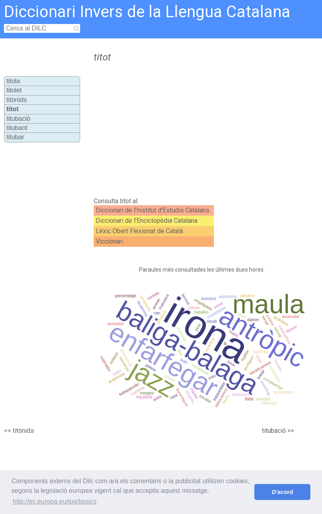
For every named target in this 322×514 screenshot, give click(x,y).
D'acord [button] (282, 492)
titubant (16, 127)
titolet (14, 90)
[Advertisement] (178, 130)
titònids (16, 99)
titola (13, 81)
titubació (18, 118)
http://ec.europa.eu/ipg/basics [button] (55, 501)
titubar (15, 137)
